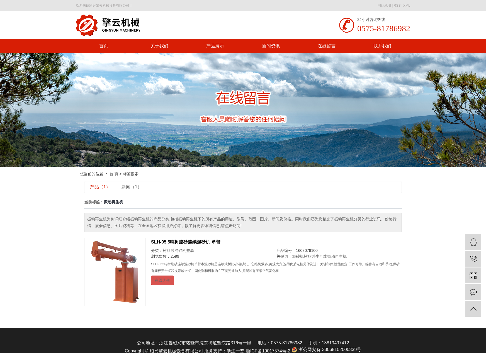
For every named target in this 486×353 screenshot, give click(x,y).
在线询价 (162, 280)
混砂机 (298, 256)
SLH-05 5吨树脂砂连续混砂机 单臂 (185, 242)
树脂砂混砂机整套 (178, 250)
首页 (103, 45)
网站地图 (384, 6)
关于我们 (159, 45)
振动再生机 (337, 256)
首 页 (114, 174)
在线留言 (327, 45)
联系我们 (382, 45)
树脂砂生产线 (315, 256)
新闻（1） (132, 186)
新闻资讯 (271, 45)
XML (406, 6)
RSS (397, 6)
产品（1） (100, 186)
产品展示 (215, 45)
